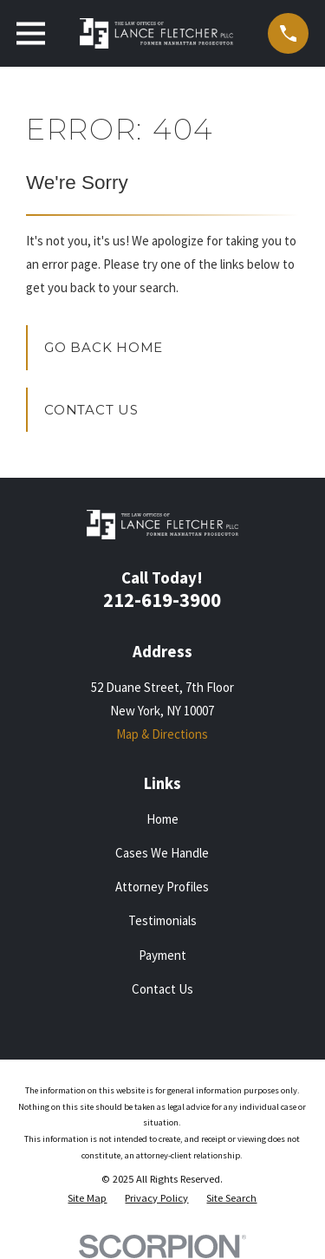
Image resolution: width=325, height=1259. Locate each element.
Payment (162, 955)
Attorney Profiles (162, 886)
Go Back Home (103, 347)
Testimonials (162, 920)
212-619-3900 (162, 600)
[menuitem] (87, 1199)
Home (162, 819)
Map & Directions (162, 734)
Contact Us (91, 409)
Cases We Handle (162, 853)
